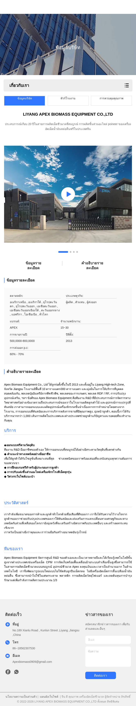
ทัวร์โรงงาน (68, 98)
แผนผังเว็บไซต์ (49, 696)
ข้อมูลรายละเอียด (33, 265)
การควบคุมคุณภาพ (111, 98)
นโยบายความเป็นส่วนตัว (21, 696)
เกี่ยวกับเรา (19, 85)
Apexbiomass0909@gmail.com (32, 661)
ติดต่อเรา (100, 675)
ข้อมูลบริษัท (24, 98)
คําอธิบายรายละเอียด (92, 265)
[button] (63, 252)
